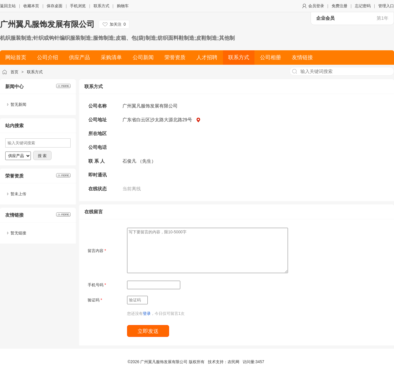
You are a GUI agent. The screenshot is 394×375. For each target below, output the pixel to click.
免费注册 (339, 6)
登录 (147, 313)
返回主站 (8, 6)
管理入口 (386, 6)
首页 (14, 72)
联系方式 (101, 6)
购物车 (123, 6)
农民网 (233, 362)
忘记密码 (363, 6)
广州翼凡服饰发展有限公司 (47, 24)
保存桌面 (54, 6)
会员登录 (316, 6)
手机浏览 (78, 6)
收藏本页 (31, 6)
